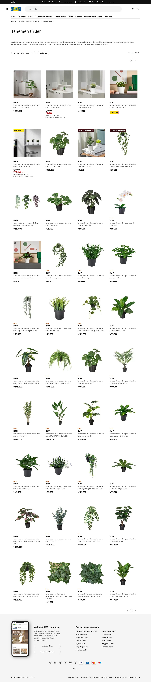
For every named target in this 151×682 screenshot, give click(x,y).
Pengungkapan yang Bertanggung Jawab (114, 677)
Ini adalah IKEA (107, 637)
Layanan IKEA (80, 644)
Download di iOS (47, 646)
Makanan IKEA (46, 2)
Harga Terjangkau (82, 647)
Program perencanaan (66, 2)
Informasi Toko (95, 2)
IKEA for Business (75, 16)
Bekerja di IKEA (81, 640)
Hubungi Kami (106, 634)
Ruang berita (106, 640)
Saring (43, 53)
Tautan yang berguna (87, 627)
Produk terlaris (60, 16)
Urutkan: (22, 53)
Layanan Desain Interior (93, 16)
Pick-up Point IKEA (82, 637)
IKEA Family (109, 16)
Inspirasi (55, 2)
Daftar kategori (107, 647)
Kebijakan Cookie (134, 677)
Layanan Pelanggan (108, 631)
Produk (21, 21)
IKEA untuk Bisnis (81, 634)
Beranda (13, 21)
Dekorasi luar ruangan (33, 21)
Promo (30, 16)
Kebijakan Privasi (73, 677)
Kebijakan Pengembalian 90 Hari (86, 631)
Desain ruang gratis (108, 2)
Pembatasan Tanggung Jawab (90, 677)
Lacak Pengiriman (82, 2)
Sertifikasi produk (81, 650)
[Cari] (77, 9)
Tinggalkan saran (108, 644)
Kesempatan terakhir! (44, 16)
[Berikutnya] (135, 60)
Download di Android (47, 652)
